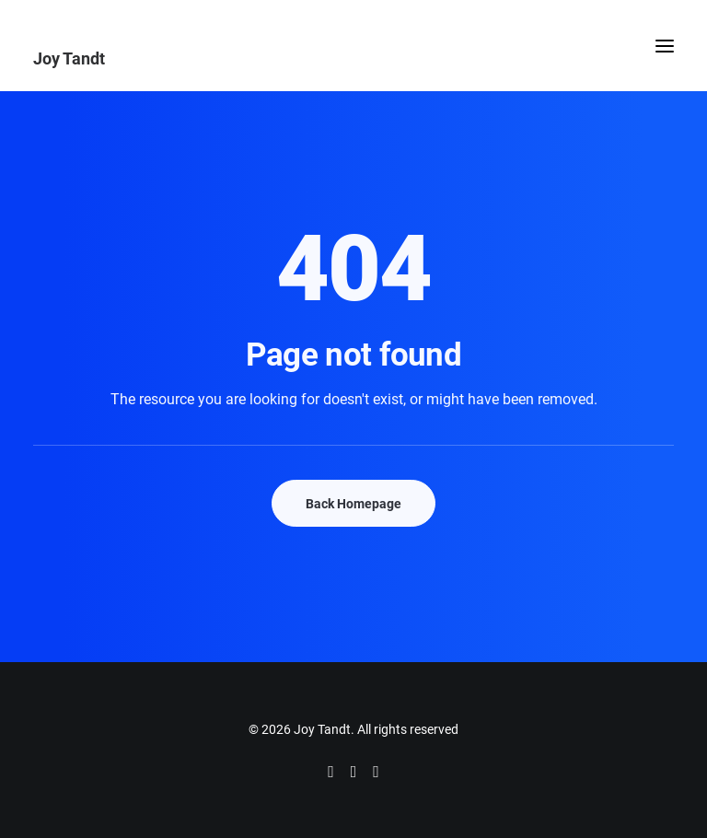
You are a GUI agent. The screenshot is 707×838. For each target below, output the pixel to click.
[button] (664, 45)
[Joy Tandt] (353, 58)
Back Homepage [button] (353, 503)
